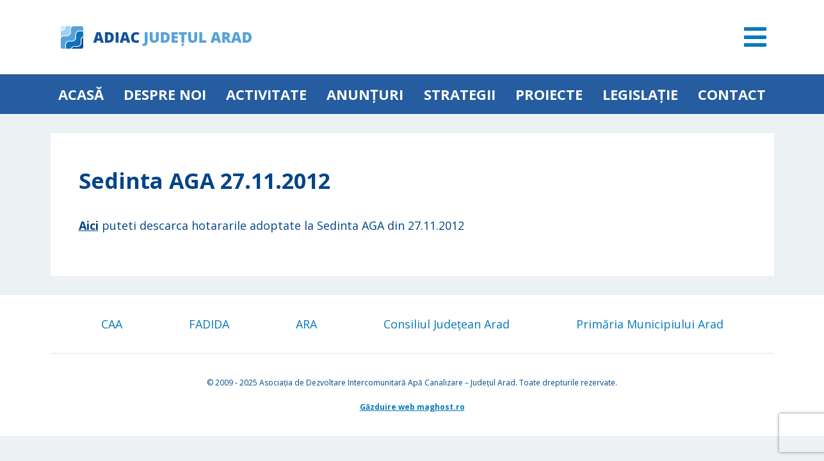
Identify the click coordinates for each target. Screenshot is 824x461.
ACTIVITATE (266, 94)
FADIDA (209, 324)
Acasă (81, 94)
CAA (111, 324)
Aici (89, 225)
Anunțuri (365, 94)
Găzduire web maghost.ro (412, 406)
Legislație (640, 94)
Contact (732, 94)
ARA (306, 324)
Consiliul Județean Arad (447, 324)
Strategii (460, 94)
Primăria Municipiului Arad (649, 324)
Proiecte (549, 94)
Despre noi (165, 94)
